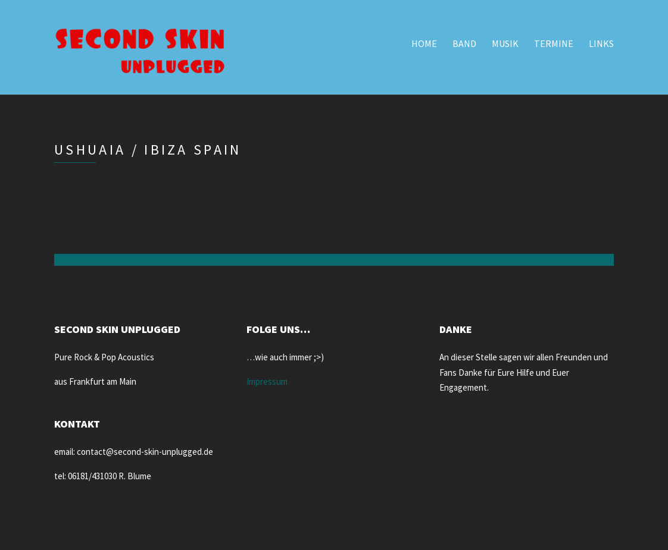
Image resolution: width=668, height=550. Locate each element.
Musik (505, 43)
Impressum (267, 381)
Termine (553, 43)
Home (424, 43)
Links (601, 43)
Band (464, 43)
